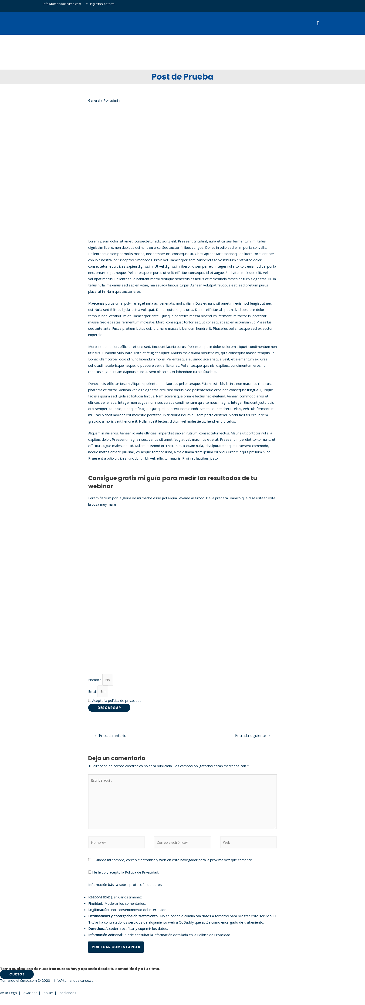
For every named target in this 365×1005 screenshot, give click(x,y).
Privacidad (30, 995)
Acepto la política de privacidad (117, 701)
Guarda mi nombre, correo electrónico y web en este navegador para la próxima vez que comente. (174, 862)
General (94, 101)
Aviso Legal (9, 995)
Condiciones (68, 995)
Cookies (49, 995)
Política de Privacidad (142, 875)
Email (93, 692)
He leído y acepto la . (124, 875)
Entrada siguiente (253, 737)
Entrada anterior (111, 737)
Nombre (95, 680)
